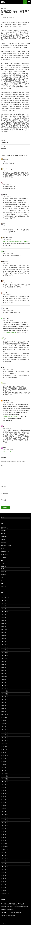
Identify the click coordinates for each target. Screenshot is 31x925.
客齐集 (2, 548)
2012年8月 (3, 664)
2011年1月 (3, 688)
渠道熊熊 (5, 308)
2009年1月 (3, 740)
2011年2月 (3, 685)
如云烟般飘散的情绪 (6, 545)
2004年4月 (3, 881)
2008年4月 (3, 761)
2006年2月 (3, 837)
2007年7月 (3, 787)
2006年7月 (3, 823)
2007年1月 (3, 805)
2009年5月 (3, 729)
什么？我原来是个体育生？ (7, 909)
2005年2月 (3, 872)
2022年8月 (3, 597)
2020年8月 (3, 617)
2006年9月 (3, 817)
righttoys (5, 318)
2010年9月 (3, 697)
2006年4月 (3, 831)
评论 (2, 465)
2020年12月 (4, 612)
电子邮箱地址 (5, 493)
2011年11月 (4, 676)
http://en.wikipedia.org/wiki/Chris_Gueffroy (15, 241)
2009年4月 (3, 732)
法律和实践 (15, 147)
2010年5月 (3, 705)
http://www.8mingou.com (10, 451)
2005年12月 (4, 843)
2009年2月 (3, 738)
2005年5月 (3, 864)
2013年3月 (3, 647)
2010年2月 (3, 711)
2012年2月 (3, 673)
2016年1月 (3, 626)
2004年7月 (3, 875)
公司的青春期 (15, 141)
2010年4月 (3, 708)
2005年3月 (3, 869)
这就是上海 (3, 586)
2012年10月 (4, 658)
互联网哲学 (3, 531)
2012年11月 (4, 655)
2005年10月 (4, 849)
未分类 (2, 563)
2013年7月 (3, 641)
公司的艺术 (3, 536)
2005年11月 (4, 846)
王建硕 (3, 2)
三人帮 (5, 292)
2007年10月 (4, 779)
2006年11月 (4, 811)
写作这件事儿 (4, 542)
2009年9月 (3, 720)
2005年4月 (3, 867)
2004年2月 (3, 887)
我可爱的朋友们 (5, 551)
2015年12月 (4, 629)
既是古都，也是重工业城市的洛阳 (9, 915)
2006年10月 (4, 814)
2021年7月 (3, 606)
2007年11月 (4, 776)
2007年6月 (3, 790)
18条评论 (14, 17)
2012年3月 (3, 670)
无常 (2, 560)
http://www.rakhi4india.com (11, 416)
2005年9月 (3, 852)
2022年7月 (3, 600)
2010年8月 (3, 699)
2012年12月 (4, 653)
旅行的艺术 (3, 557)
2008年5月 (3, 758)
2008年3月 (3, 764)
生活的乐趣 (3, 566)
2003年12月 (4, 893)
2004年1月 (3, 890)
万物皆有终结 (4, 528)
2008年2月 (3, 767)
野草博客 (5, 159)
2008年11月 (4, 746)
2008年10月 (4, 749)
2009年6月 (3, 726)
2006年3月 (3, 834)
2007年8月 (3, 784)
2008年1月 (3, 770)
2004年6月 (3, 878)
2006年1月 (3, 840)
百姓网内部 (3, 572)
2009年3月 (3, 735)
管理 (2, 577)
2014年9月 (3, 635)
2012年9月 (3, 661)
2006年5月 (3, 828)
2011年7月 (3, 679)
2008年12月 (4, 743)
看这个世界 (3, 8)
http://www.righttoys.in (9, 332)
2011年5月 (3, 682)
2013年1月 (3, 650)
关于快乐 (3, 539)
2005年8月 (3, 855)
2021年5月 (3, 609)
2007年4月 (3, 796)
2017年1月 (3, 620)
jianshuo (9, 17)
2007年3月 (3, 799)
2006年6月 (3, 825)
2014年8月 (3, 638)
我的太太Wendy (5, 554)
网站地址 (3, 500)
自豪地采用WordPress (6, 923)
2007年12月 (4, 773)
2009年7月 (3, 723)
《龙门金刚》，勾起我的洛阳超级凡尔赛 (11, 912)
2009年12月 (4, 717)
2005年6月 (3, 861)
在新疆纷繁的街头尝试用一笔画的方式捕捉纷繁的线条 (14, 906)
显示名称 (4, 486)
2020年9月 (3, 614)
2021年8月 (3, 603)
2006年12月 (4, 808)
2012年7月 (3, 667)
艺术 (2, 583)
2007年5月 (3, 793)
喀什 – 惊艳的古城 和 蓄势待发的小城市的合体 (12, 904)
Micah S (5, 224)
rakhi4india (6, 400)
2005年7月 (3, 858)
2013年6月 (3, 644)
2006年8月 (3, 820)
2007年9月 (3, 782)
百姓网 (2, 569)
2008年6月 (3, 755)
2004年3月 (3, 884)
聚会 (2, 580)
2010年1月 (3, 714)
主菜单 (29, 2)
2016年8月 (3, 623)
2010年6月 (3, 702)
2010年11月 (4, 694)
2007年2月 (3, 802)
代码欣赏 (3, 533)
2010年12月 (4, 691)
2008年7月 (3, 752)
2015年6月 (3, 632)
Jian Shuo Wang (7, 169)
